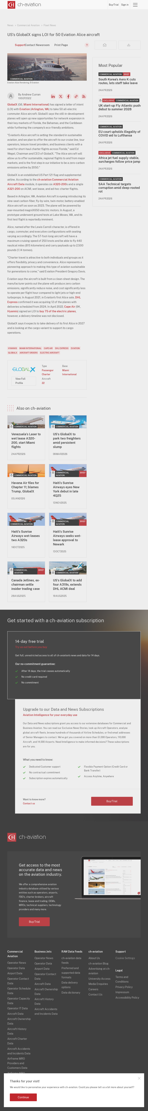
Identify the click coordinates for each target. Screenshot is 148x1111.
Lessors (67, 4)
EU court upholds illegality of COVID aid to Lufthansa (119, 133)
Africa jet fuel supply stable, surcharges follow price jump (119, 159)
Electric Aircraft (49, 353)
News (45, 4)
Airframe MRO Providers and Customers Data (17, 1063)
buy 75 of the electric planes (58, 311)
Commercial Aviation (28, 25)
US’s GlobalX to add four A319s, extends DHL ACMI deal (67, 585)
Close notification (139, 1078)
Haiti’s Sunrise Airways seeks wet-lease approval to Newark (67, 538)
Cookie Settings (125, 958)
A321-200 (13, 188)
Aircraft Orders (29, 353)
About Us (94, 958)
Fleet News (50, 25)
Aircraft (77, 4)
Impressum (122, 992)
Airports (88, 4)
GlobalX (12, 104)
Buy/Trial (117, 4)
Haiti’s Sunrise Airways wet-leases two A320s (25, 536)
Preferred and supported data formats (70, 973)
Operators (55, 4)
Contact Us (95, 994)
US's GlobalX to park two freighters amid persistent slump (67, 440)
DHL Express (61, 348)
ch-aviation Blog (98, 963)
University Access (99, 978)
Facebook (68, 96)
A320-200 (59, 184)
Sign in (128, 4)
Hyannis (12, 311)
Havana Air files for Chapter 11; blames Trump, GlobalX (25, 487)
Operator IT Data (17, 1008)
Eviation (24, 109)
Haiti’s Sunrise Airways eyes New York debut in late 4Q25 (66, 489)
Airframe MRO (102, 4)
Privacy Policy (124, 987)
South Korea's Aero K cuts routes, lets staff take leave (118, 81)
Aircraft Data (15, 1013)
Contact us (29, 803)
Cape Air (69, 306)
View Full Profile (20, 381)
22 (43, 383)
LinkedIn (53, 96)
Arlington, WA (40, 109)
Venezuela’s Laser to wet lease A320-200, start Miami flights (26, 440)
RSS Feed (84, 96)
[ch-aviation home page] (24, 5)
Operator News (16, 962)
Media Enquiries (98, 983)
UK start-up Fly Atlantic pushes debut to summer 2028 (121, 107)
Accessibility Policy (127, 997)
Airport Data (14, 973)
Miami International (36, 104)
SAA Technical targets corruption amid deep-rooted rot (119, 187)
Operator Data (16, 968)
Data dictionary (70, 992)
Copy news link (76, 96)
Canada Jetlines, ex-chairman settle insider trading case (25, 585)
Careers (93, 989)
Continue (23, 1097)
